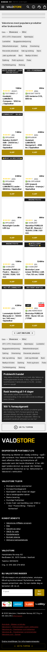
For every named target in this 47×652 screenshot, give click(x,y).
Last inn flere (23, 333)
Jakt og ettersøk (9, 55)
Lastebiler (6, 41)
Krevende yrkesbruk (10, 51)
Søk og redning (28, 51)
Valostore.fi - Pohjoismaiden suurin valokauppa (20, 627)
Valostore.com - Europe (11, 634)
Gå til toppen (23, 427)
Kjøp (12, 108)
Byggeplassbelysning (22, 41)
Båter (24, 32)
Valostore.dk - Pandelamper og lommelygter (19, 632)
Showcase (13, 32)
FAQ (8, 526)
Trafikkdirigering (9, 65)
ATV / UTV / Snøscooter (11, 37)
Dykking (5, 60)
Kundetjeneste (12, 534)
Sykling (24, 46)
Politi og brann (18, 60)
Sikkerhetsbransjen (10, 46)
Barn (20, 55)
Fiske (29, 60)
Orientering (34, 46)
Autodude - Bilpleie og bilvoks (13, 624)
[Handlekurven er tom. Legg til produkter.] (44, 7)
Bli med (39, 592)
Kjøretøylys (28, 37)
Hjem (4, 32)
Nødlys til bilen (32, 55)
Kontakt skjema (13, 537)
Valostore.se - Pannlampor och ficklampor (18, 629)
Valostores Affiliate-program (18, 523)
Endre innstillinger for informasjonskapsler (20, 641)
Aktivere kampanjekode (17, 540)
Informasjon (17, 616)
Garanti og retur (13, 529)
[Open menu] (3, 7)
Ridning (22, 65)
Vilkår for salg (12, 531)
